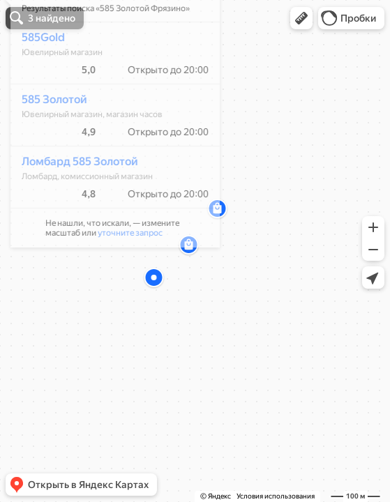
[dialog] (107, 162)
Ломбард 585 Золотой (72, 202)
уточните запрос (122, 274)
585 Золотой (47, 140)
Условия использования (276, 496)
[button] (301, 18)
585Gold (35, 78)
